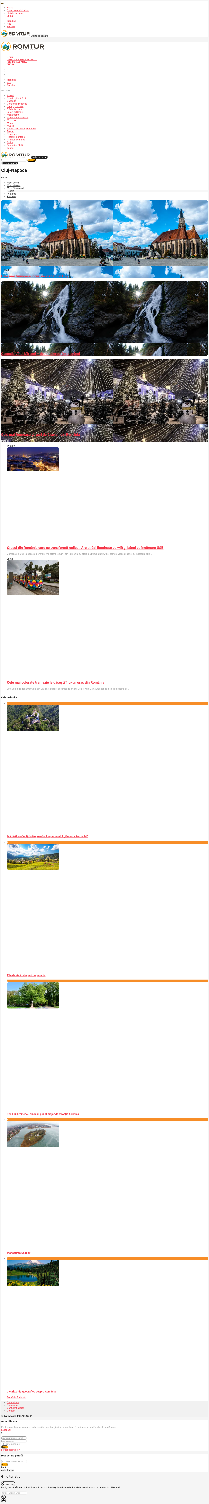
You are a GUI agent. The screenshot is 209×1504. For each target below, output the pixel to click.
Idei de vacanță (14, 13)
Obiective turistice (18, 10)
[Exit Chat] (8, 1483)
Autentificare (7, 1470)
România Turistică (16, 1397)
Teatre (10, 148)
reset (4, 1464)
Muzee (10, 125)
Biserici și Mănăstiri (17, 98)
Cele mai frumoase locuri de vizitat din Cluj (34, 276)
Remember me (12, 1444)
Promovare (12, 1405)
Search (32, 160)
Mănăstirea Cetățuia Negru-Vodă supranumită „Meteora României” (47, 836)
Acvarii (10, 95)
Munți (10, 123)
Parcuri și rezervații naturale (21, 128)
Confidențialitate (15, 1408)
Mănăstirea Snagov (18, 1252)
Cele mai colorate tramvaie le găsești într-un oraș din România (55, 682)
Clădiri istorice (14, 109)
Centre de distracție (17, 103)
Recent (10, 191)
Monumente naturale (17, 117)
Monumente (13, 114)
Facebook (6, 1430)
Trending (11, 21)
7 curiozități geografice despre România (31, 1391)
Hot (9, 23)
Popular (11, 26)
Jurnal (10, 16)
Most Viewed (13, 185)
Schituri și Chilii (15, 145)
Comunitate (13, 1402)
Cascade (11, 101)
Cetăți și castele (15, 106)
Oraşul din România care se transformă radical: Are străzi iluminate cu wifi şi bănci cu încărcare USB (85, 548)
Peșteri (10, 131)
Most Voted (13, 182)
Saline (10, 142)
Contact (11, 1410)
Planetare (12, 134)
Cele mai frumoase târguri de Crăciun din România (40, 435)
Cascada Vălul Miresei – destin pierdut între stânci (40, 354)
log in (4, 1447)
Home (10, 7)
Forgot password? (10, 1449)
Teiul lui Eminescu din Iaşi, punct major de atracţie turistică (43, 1114)
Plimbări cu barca (16, 139)
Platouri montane (16, 137)
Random (11, 196)
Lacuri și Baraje (15, 112)
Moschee (12, 120)
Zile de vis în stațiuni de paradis (26, 975)
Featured (11, 193)
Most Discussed (15, 188)
